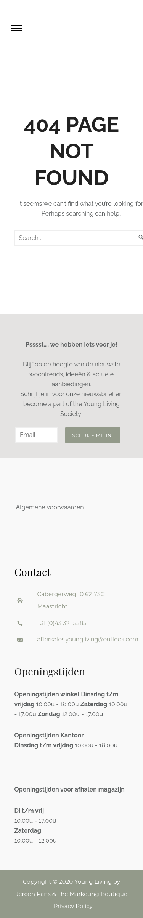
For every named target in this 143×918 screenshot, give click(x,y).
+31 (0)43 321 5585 (62, 623)
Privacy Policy (73, 906)
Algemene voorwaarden (50, 507)
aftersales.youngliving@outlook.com (87, 639)
